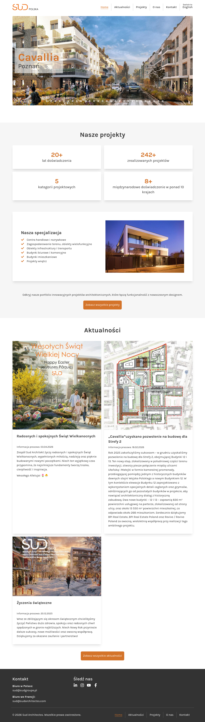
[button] (42, 101)
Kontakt (171, 7)
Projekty (141, 7)
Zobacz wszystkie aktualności (102, 655)
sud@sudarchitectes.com (29, 701)
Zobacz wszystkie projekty (102, 304)
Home (104, 7)
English (188, 7)
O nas (156, 7)
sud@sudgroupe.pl (25, 690)
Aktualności (122, 7)
